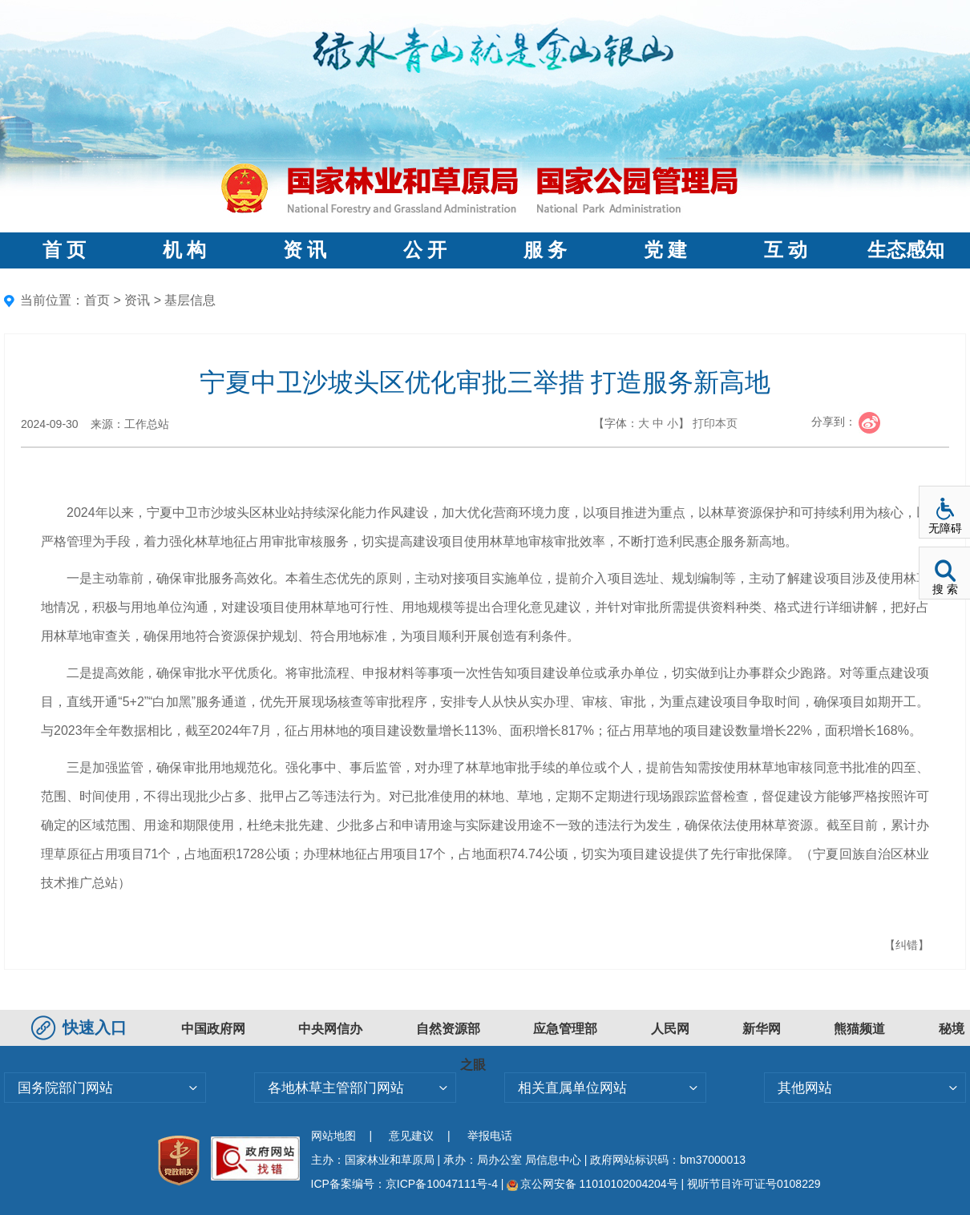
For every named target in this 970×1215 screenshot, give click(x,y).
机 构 (184, 250)
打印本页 (715, 423)
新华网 (761, 1028)
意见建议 (411, 1135)
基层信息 (190, 300)
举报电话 (489, 1135)
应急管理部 (565, 1028)
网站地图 (333, 1135)
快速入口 (80, 1027)
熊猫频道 (859, 1028)
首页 (97, 300)
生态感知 (905, 250)
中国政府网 (213, 1028)
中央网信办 (330, 1028)
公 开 (425, 250)
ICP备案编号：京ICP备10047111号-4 (406, 1183)
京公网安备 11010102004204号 (592, 1183)
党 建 (665, 250)
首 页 (64, 250)
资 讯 (304, 250)
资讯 (137, 300)
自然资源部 (448, 1028)
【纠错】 (906, 944)
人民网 (670, 1028)
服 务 (545, 250)
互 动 (785, 250)
